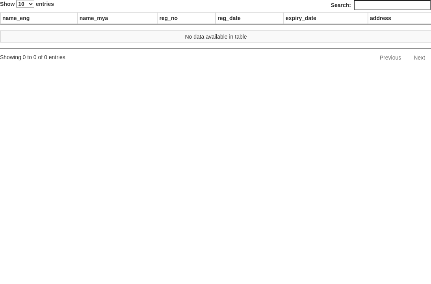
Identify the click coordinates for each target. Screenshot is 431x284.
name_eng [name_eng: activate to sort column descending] (16, 18)
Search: (381, 5)
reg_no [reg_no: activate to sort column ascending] (168, 18)
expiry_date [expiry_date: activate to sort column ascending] (301, 18)
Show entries (27, 4)
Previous (390, 57)
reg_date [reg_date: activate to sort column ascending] (228, 18)
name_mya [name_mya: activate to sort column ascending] (94, 18)
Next (419, 57)
